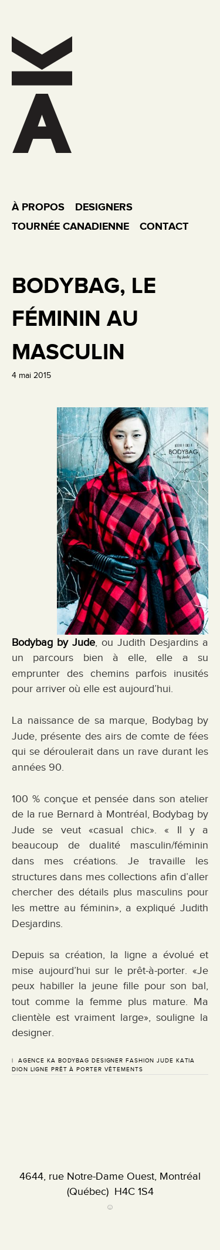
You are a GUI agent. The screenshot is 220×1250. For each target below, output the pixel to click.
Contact (164, 226)
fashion (140, 1060)
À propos (38, 207)
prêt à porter (76, 1069)
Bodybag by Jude (53, 642)
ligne (40, 1069)
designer (107, 1060)
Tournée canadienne (70, 226)
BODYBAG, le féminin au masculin (84, 318)
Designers (104, 207)
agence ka (37, 1060)
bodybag (73, 1060)
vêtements (123, 1069)
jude (165, 1060)
